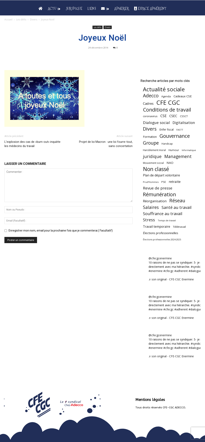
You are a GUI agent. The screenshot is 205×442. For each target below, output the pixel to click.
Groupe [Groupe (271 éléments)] (151, 143)
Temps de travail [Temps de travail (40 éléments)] (167, 220)
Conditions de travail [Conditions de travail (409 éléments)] (167, 110)
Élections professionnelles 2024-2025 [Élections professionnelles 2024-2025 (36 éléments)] (162, 239)
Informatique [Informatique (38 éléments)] (189, 150)
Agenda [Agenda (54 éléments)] (166, 96)
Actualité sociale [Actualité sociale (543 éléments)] (164, 89)
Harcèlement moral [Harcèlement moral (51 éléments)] (154, 150)
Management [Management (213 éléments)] (178, 156)
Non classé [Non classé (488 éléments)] (156, 169)
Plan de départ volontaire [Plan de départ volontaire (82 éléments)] (161, 175)
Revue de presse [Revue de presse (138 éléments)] (157, 188)
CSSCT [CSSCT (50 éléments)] (184, 116)
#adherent (181, 271)
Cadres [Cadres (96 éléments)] (148, 103)
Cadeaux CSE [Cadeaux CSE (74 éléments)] (183, 96)
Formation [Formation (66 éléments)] (150, 137)
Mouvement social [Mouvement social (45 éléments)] (153, 162)
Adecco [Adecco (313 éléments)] (151, 95)
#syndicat (197, 267)
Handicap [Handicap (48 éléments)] (167, 143)
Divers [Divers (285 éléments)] (150, 129)
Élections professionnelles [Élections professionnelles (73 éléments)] (160, 233)
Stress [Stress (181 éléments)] (149, 220)
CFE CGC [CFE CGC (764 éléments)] (168, 103)
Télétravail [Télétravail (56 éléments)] (179, 227)
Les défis (21, 19)
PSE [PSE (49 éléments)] (163, 182)
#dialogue (195, 271)
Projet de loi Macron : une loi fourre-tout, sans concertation (106, 144)
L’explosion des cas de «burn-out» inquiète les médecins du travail (32, 144)
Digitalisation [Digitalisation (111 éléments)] (184, 123)
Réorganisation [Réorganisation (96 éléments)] (155, 201)
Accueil (8, 19)
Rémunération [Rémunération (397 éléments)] (159, 194)
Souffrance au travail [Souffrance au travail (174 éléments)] (162, 213)
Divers (33, 19)
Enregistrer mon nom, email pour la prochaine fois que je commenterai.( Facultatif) (61, 230)
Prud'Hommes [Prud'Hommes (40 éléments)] (151, 181)
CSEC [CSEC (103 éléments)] (173, 116)
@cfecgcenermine (160, 258)
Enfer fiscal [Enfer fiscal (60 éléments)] (166, 129)
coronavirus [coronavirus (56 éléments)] (150, 116)
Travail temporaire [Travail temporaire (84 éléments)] (156, 227)
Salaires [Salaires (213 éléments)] (151, 207)
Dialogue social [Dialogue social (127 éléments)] (156, 122)
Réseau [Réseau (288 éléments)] (177, 200)
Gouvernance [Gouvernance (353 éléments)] (175, 136)
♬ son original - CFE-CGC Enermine (171, 279)
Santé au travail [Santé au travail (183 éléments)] (176, 207)
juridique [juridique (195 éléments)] (152, 156)
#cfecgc (168, 271)
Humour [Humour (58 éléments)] (174, 150)
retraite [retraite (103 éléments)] (175, 181)
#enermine (156, 271)
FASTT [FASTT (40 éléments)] (179, 129)
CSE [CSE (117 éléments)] (163, 116)
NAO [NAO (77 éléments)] (170, 163)
